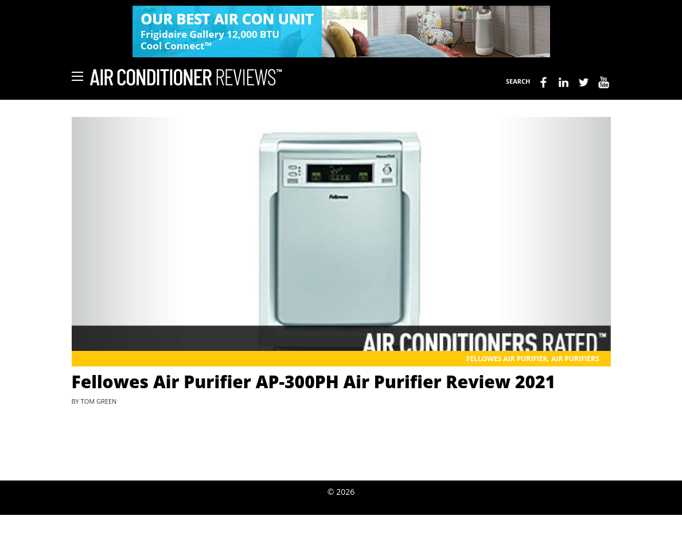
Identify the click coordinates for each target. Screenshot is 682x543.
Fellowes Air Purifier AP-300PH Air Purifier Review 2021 (314, 381)
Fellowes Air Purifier (506, 359)
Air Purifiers (575, 359)
